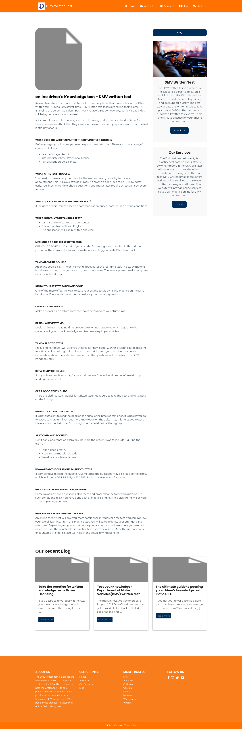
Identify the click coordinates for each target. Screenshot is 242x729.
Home (129, 6)
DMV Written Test (55, 6)
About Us (147, 6)
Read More (46, 619)
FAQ (197, 6)
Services (167, 6)
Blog (183, 6)
